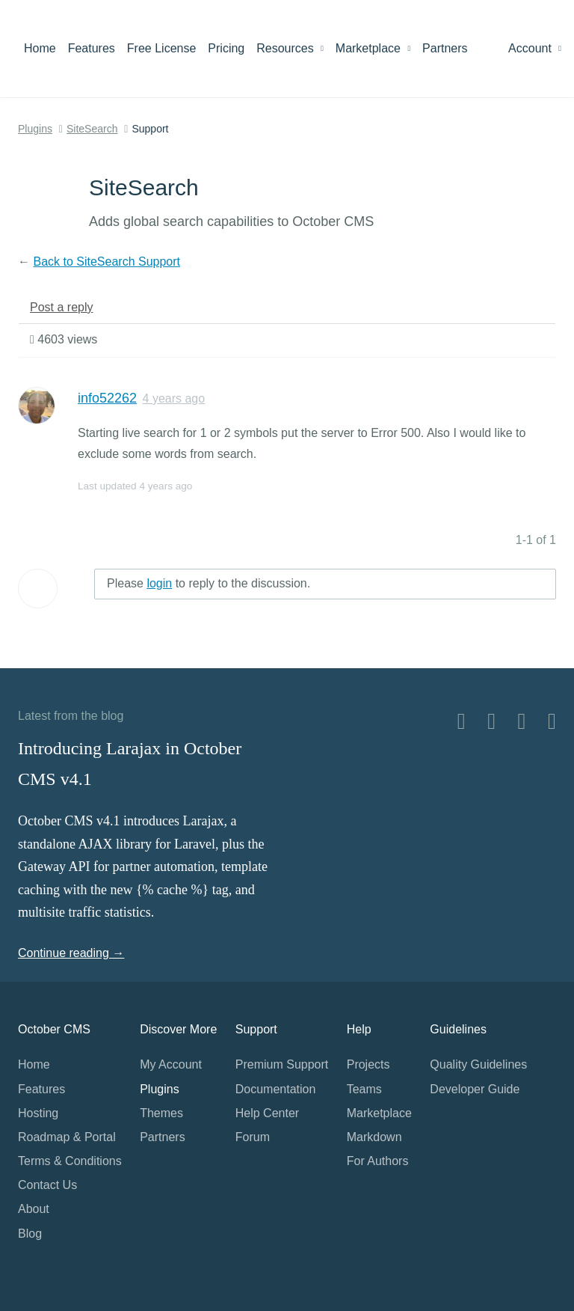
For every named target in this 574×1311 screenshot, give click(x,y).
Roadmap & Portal (67, 1137)
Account (534, 48)
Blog (30, 1233)
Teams (364, 1089)
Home (40, 48)
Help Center (267, 1113)
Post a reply (61, 307)
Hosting (38, 1113)
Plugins (35, 129)
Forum (252, 1137)
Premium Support (282, 1064)
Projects (368, 1064)
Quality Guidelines (478, 1064)
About (33, 1208)
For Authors (378, 1161)
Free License (162, 48)
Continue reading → (71, 953)
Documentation (275, 1089)
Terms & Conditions (70, 1161)
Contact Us (47, 1185)
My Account (171, 1064)
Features (91, 48)
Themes (161, 1113)
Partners (444, 48)
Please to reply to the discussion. (208, 583)
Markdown (374, 1137)
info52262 (107, 398)
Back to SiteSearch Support (106, 261)
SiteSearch (92, 129)
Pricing (226, 48)
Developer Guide (474, 1089)
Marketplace (373, 48)
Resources (290, 48)
